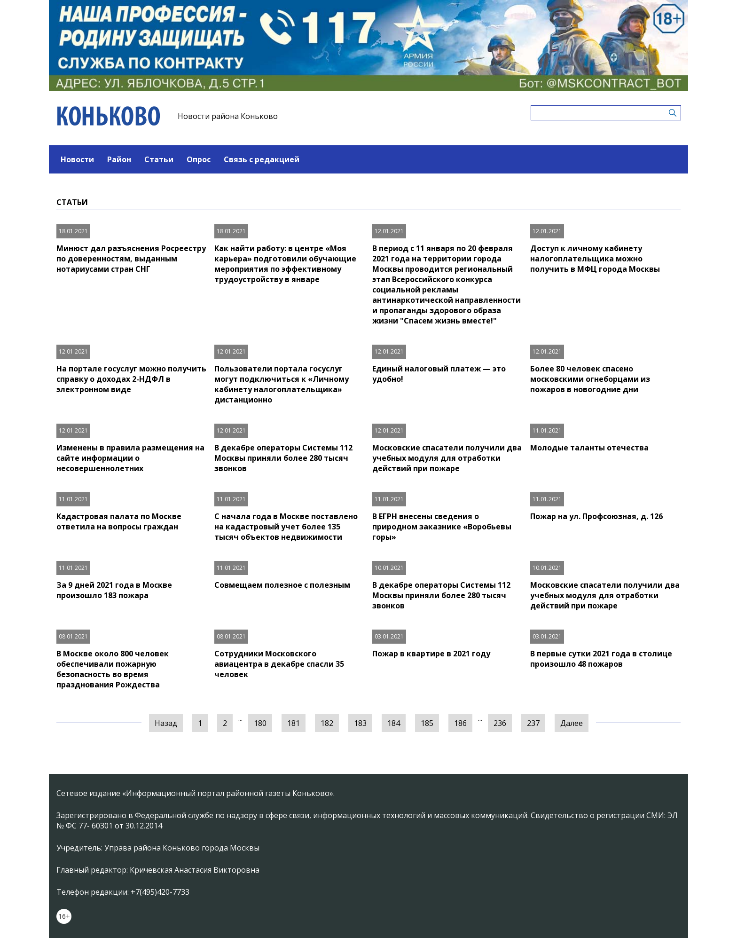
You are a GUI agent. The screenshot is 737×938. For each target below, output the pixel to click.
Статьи (158, 159)
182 (327, 723)
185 (427, 723)
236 (500, 723)
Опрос (199, 159)
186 (460, 723)
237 (533, 723)
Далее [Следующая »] (571, 723)
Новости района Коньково (228, 116)
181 (293, 723)
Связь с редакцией (261, 159)
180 (260, 723)
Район (119, 159)
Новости (77, 159)
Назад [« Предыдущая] (166, 723)
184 (393, 723)
